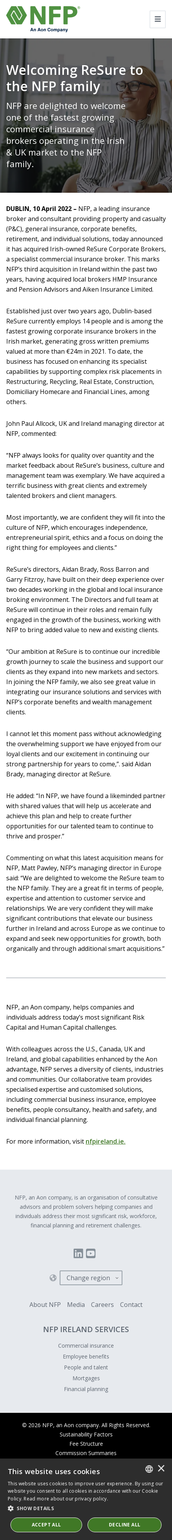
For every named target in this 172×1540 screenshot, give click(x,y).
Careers (102, 1304)
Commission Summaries (86, 1453)
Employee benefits (86, 1356)
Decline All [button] (124, 1524)
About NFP (45, 1304)
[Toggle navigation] (158, 19)
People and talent (86, 1367)
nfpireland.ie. (106, 1141)
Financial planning (86, 1389)
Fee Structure (86, 1443)
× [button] (161, 1469)
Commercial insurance (86, 1345)
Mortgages (86, 1378)
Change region (88, 1278)
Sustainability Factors (86, 1434)
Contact (131, 1304)
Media (76, 1304)
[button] (86, 1508)
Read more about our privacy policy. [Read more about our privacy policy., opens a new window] (66, 1498)
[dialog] (86, 1499)
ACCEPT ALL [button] (46, 1524)
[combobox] (149, 1469)
